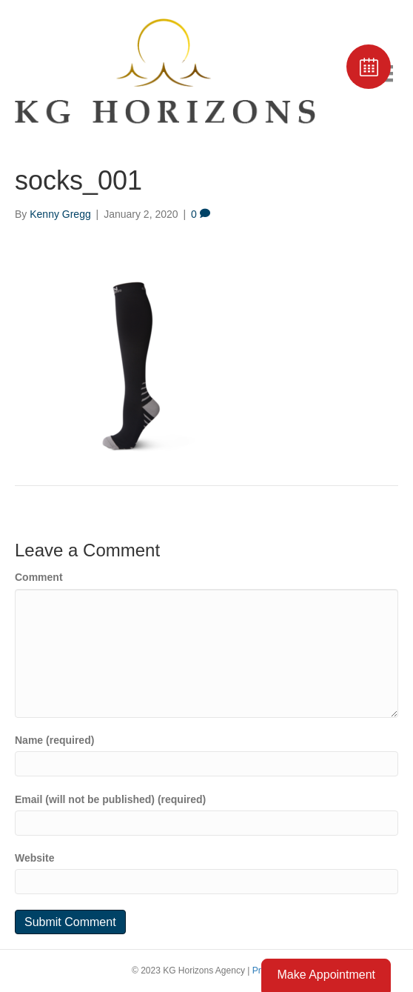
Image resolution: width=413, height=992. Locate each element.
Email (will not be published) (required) (110, 799)
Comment (39, 577)
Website (34, 858)
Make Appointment (326, 974)
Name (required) (54, 740)
